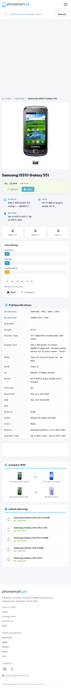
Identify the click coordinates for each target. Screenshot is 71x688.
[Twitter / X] (12, 669)
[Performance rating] (28, 281)
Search (62, 14)
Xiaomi (5, 646)
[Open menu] (65, 4)
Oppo (5, 651)
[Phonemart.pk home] (16, 4)
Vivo (4, 656)
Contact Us (7, 621)
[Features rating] (9, 281)
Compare (27, 292)
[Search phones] (31, 14)
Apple (5, 642)
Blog (4, 625)
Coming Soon (9, 616)
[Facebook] (5, 669)
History (12, 189)
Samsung (19, 98)
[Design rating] (18, 281)
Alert (27, 189)
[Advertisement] (35, 57)
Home (5, 611)
